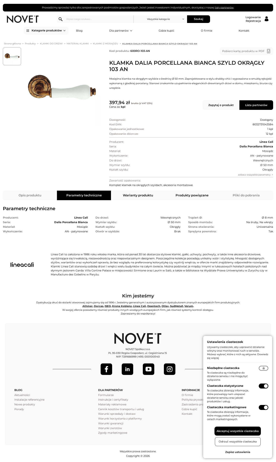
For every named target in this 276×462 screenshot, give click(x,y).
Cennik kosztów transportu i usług (121, 409)
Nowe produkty (24, 404)
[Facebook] (106, 369)
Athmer (87, 306)
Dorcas (98, 306)
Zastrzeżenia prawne (195, 404)
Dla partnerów (120, 31)
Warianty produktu (138, 195)
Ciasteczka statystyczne (225, 386)
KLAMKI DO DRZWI (51, 43)
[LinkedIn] (127, 369)
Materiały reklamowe (112, 404)
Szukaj (198, 19)
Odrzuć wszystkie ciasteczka (238, 441)
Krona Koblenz (122, 306)
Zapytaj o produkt (221, 105)
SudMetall (176, 306)
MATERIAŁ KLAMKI (78, 43)
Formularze (106, 395)
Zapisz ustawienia (237, 452)
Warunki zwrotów (110, 428)
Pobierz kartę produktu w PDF (243, 51)
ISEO (108, 306)
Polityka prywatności (196, 399)
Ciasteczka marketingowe (226, 407)
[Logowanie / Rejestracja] (257, 19)
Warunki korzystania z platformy (120, 418)
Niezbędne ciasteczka (223, 368)
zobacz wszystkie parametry (254, 174)
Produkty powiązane (192, 195)
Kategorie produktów (49, 31)
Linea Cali (139, 306)
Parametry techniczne (84, 195)
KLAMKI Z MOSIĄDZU (105, 43)
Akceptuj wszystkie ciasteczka (238, 431)
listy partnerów (224, 7)
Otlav (165, 306)
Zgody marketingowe (112, 432)
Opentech (153, 306)
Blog (79, 30)
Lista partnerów (256, 105)
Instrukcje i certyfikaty (113, 399)
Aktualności (22, 395)
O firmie (206, 30)
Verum (188, 306)
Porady (19, 409)
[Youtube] (148, 369)
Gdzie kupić (166, 30)
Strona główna (12, 43)
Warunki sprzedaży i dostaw (117, 413)
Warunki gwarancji (110, 423)
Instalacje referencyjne (29, 399)
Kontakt (244, 30)
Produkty (30, 43)
